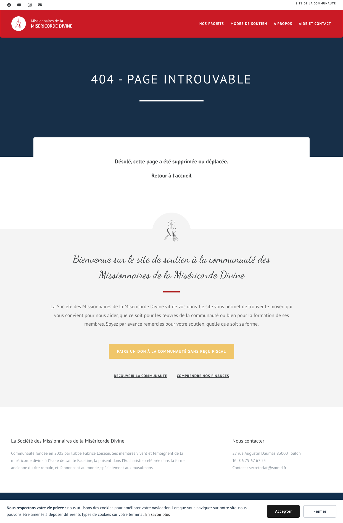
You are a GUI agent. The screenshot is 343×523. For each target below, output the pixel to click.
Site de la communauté (316, 4)
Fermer (319, 511)
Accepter (283, 511)
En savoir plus (157, 514)
